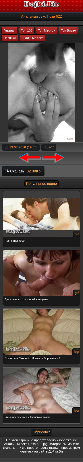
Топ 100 (26, 30)
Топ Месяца (46, 30)
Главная (9, 30)
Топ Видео (68, 30)
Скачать (23, 171)
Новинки (10, 38)
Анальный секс (32, 38)
